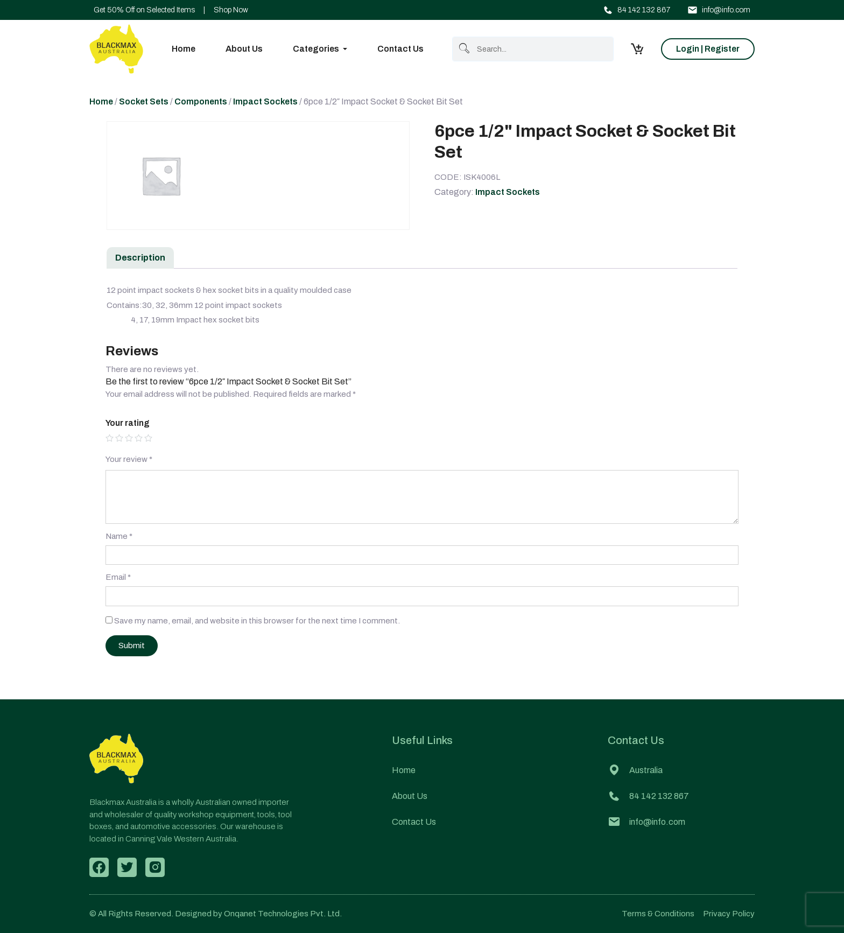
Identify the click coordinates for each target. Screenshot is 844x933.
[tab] (140, 258)
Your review (128, 459)
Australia (635, 770)
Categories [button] (316, 48)
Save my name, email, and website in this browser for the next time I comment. (257, 620)
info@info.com (718, 10)
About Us (244, 48)
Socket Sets (143, 101)
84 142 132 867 (636, 10)
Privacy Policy (729, 913)
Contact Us (400, 48)
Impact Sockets (265, 101)
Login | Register (708, 48)
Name (118, 536)
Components (200, 101)
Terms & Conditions (658, 913)
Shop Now (231, 10)
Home (183, 48)
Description (140, 257)
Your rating (127, 422)
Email (118, 577)
